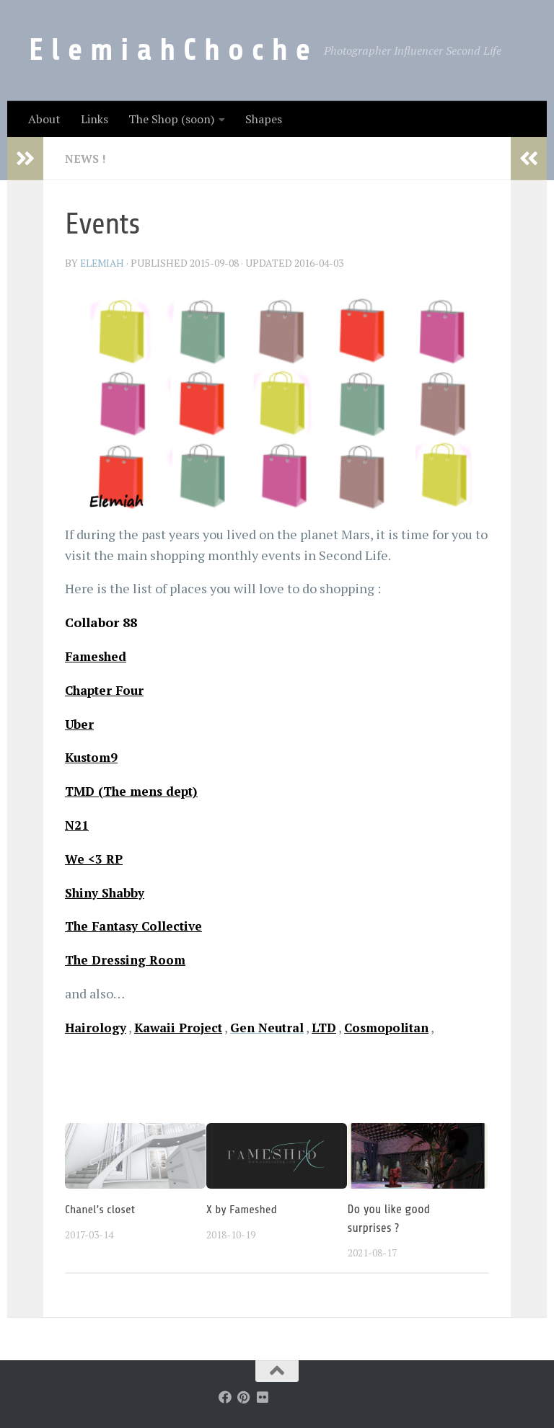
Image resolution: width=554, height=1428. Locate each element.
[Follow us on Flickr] (262, 1397)
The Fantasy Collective (139, 925)
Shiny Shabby (108, 892)
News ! (86, 159)
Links (94, 119)
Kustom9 (93, 757)
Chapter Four (107, 690)
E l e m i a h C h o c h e (169, 50)
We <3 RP (95, 858)
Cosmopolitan (402, 1027)
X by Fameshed (242, 1209)
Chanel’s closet (101, 1209)
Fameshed (98, 656)
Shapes (263, 119)
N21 (77, 824)
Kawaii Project (182, 1027)
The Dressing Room (128, 959)
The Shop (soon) (171, 119)
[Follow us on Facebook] (225, 1397)
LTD (336, 1027)
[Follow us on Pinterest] (243, 1397)
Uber (80, 723)
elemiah (103, 263)
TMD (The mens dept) (135, 790)
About (44, 119)
